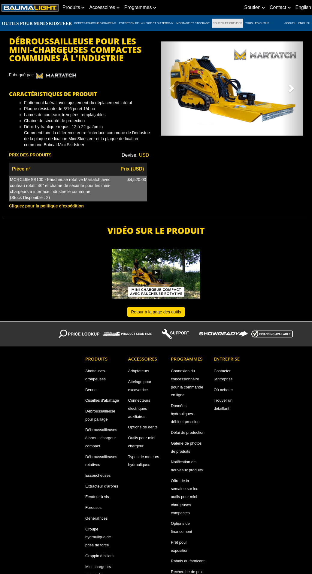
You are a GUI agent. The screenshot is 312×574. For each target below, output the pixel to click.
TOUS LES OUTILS (257, 23)
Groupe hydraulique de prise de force (98, 537)
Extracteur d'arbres (101, 486)
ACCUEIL (290, 23)
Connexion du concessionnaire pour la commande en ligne (187, 383)
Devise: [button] (135, 155)
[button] (171, 86)
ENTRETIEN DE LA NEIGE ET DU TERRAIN (146, 23)
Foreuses (93, 507)
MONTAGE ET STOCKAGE (193, 23)
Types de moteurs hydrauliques (143, 461)
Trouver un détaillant (223, 404)
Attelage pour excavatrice (139, 385)
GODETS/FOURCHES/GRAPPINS (95, 23)
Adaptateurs (138, 371)
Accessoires (104, 7)
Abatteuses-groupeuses (95, 375)
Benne (91, 390)
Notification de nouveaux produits (187, 466)
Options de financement (181, 527)
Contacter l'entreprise (223, 375)
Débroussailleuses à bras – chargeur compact (101, 437)
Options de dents (143, 427)
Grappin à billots (99, 556)
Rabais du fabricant (187, 561)
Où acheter (223, 390)
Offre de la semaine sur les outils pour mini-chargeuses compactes (184, 497)
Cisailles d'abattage (102, 400)
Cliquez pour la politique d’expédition (46, 206)
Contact (280, 7)
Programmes (140, 7)
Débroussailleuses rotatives (101, 461)
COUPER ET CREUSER (227, 23)
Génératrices (96, 518)
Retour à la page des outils (156, 312)
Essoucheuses (98, 475)
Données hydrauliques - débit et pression (185, 413)
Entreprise (227, 359)
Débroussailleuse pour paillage (100, 415)
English (305, 23)
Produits (73, 7)
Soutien (254, 7)
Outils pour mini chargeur (141, 442)
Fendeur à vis (97, 496)
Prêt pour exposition (180, 546)
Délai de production (187, 432)
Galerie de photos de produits (186, 447)
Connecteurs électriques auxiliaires (139, 408)
